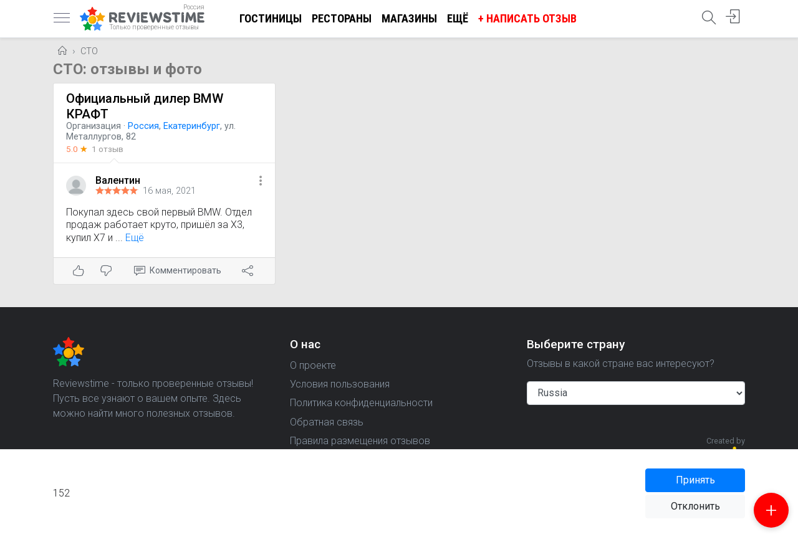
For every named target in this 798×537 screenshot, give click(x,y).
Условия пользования (340, 384)
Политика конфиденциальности (361, 403)
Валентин (117, 180)
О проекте (313, 365)
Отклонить (695, 506)
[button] (260, 181)
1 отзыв (107, 149)
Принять (695, 480)
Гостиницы (270, 18)
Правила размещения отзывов (360, 441)
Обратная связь (326, 422)
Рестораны (342, 18)
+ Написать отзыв (527, 18)
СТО (89, 51)
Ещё (457, 18)
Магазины (409, 18)
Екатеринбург (191, 126)
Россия (143, 126)
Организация (93, 126)
